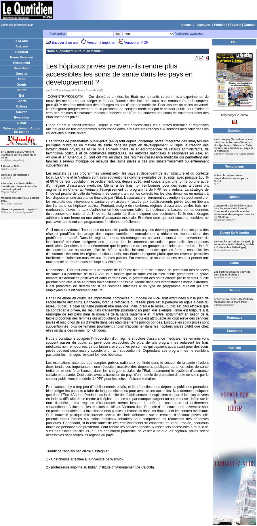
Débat (21, 123)
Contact (250, 24)
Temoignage (234, 166)
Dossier (21, 73)
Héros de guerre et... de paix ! (19, 209)
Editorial (21, 51)
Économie (234, 330)
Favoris (235, 24)
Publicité (220, 24)
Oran (21, 79)
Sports (22, 101)
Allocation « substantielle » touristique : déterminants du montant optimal (19, 186)
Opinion (235, 196)
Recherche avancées (189, 33)
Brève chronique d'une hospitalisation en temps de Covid (231, 178)
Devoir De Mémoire (234, 232)
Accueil (187, 24)
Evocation (21, 117)
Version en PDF (136, 43)
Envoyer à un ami (65, 43)
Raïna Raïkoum (21, 57)
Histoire (235, 290)
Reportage (21, 68)
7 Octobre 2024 (10, 166)
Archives (203, 24)
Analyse (22, 46)
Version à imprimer (101, 43)
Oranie (22, 84)
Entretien (234, 130)
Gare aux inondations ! (15, 174)
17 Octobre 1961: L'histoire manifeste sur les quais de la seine (18, 154)
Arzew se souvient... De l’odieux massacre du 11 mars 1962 (233, 300)
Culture (21, 106)
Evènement (21, 62)
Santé (234, 263)
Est (21, 95)
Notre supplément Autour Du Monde (22, 130)
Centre (22, 90)
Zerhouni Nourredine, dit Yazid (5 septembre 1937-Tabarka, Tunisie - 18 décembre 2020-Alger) (234, 244)
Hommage (234, 317)
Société (21, 112)
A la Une (21, 41)
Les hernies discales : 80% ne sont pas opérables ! (232, 273)
